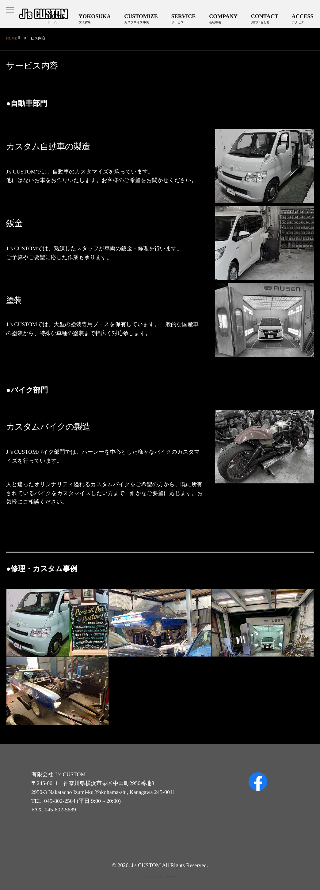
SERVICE (186, 19)
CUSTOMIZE (145, 19)
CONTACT (266, 19)
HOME (62, 19)
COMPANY (225, 19)
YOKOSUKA (100, 19)
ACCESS (303, 19)
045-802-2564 (59, 801)
